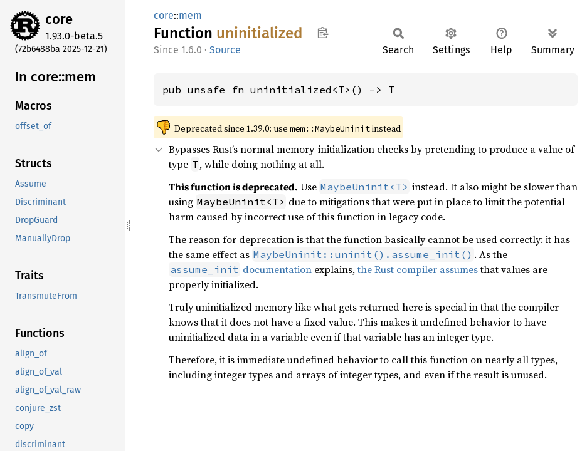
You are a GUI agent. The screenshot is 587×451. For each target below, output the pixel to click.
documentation (240, 269)
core (59, 19)
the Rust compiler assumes (417, 269)
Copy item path (322, 32)
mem (190, 15)
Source (225, 50)
